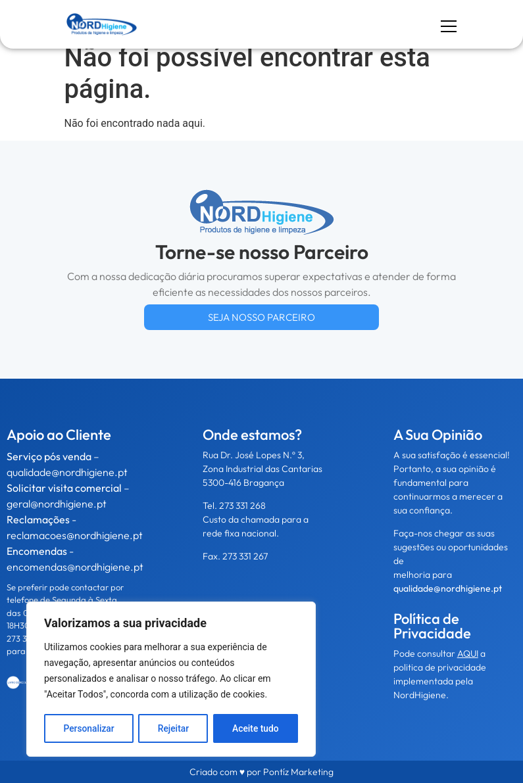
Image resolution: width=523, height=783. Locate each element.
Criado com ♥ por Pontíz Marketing (261, 772)
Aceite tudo (256, 728)
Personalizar (88, 728)
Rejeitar (173, 728)
